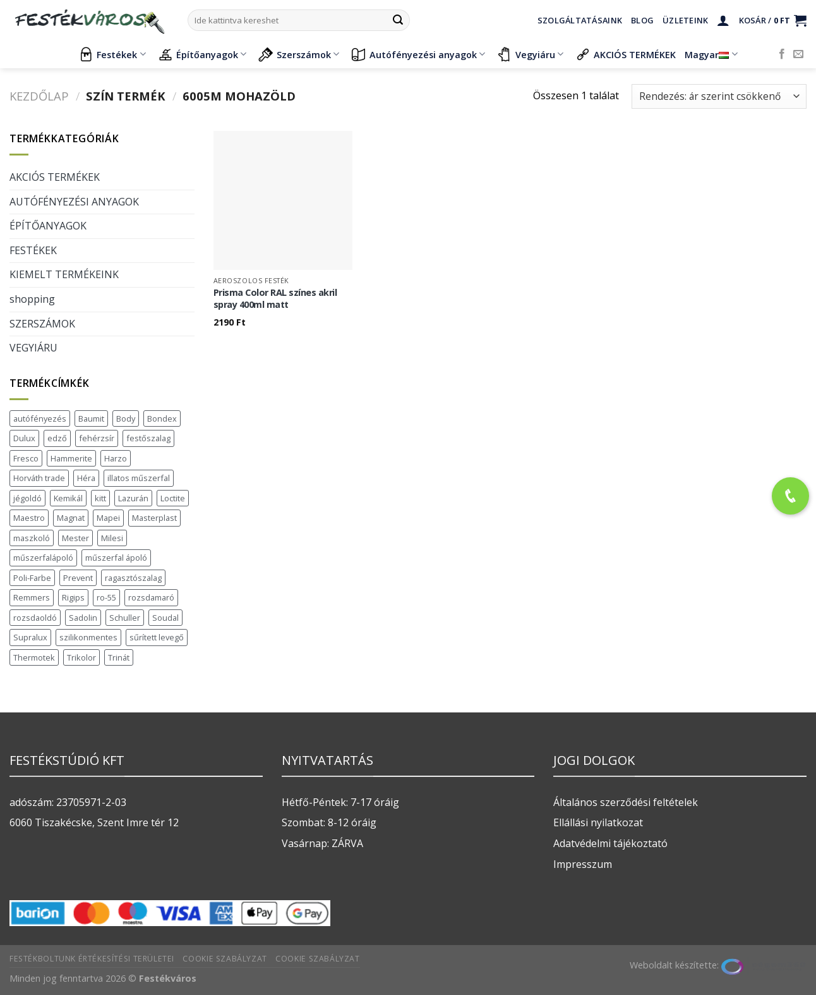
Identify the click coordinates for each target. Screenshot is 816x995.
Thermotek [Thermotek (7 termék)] (34, 657)
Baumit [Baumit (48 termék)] (91, 418)
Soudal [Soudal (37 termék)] (165, 617)
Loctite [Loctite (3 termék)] (172, 498)
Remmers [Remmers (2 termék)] (31, 597)
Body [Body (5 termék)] (125, 418)
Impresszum (582, 864)
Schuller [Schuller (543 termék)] (124, 617)
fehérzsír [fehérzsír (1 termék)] (96, 438)
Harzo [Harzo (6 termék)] (115, 458)
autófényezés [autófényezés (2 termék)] (39, 418)
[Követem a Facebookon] (782, 54)
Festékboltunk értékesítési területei (91, 958)
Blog (642, 20)
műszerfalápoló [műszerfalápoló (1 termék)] (43, 557)
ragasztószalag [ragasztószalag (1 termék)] (133, 577)
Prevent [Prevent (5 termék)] (78, 577)
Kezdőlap (39, 96)
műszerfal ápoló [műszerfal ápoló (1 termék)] (116, 557)
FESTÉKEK (33, 250)
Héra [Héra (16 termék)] (86, 478)
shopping (32, 299)
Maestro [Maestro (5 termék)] (29, 517)
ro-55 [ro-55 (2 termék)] (106, 597)
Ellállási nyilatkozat (598, 822)
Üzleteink (685, 20)
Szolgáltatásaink (579, 20)
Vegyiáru (530, 54)
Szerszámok (298, 54)
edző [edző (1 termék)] (57, 438)
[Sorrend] (719, 96)
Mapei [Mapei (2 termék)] (108, 517)
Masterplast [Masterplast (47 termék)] (154, 517)
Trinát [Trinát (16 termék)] (118, 657)
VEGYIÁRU (33, 348)
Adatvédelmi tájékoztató (610, 843)
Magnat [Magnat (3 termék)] (71, 517)
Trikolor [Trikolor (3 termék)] (81, 657)
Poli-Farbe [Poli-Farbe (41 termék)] (32, 577)
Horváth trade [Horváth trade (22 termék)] (39, 478)
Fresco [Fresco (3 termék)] (26, 458)
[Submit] (398, 20)
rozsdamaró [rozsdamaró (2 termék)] (151, 597)
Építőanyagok (202, 54)
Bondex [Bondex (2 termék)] (162, 418)
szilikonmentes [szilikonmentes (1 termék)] (88, 637)
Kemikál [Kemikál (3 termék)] (68, 498)
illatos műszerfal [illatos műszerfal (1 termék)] (138, 478)
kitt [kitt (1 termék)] (100, 498)
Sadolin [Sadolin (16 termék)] (83, 617)
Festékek (111, 54)
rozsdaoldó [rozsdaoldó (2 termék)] (35, 617)
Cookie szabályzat (225, 958)
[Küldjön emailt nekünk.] (798, 54)
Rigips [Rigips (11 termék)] (73, 597)
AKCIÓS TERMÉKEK (625, 54)
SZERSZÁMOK (42, 324)
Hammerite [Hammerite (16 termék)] (71, 458)
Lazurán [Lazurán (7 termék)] (133, 498)
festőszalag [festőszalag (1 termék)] (148, 438)
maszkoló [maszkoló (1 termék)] (31, 538)
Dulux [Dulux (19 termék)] (24, 438)
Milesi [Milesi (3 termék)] (112, 538)
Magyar (711, 54)
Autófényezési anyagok (418, 54)
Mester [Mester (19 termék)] (75, 538)
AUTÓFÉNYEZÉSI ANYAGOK (74, 202)
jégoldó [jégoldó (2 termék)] (27, 498)
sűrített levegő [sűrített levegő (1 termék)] (156, 637)
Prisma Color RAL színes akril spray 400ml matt (275, 298)
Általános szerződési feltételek (625, 802)
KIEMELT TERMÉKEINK (64, 274)
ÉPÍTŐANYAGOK (48, 226)
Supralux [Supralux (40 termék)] (30, 637)
